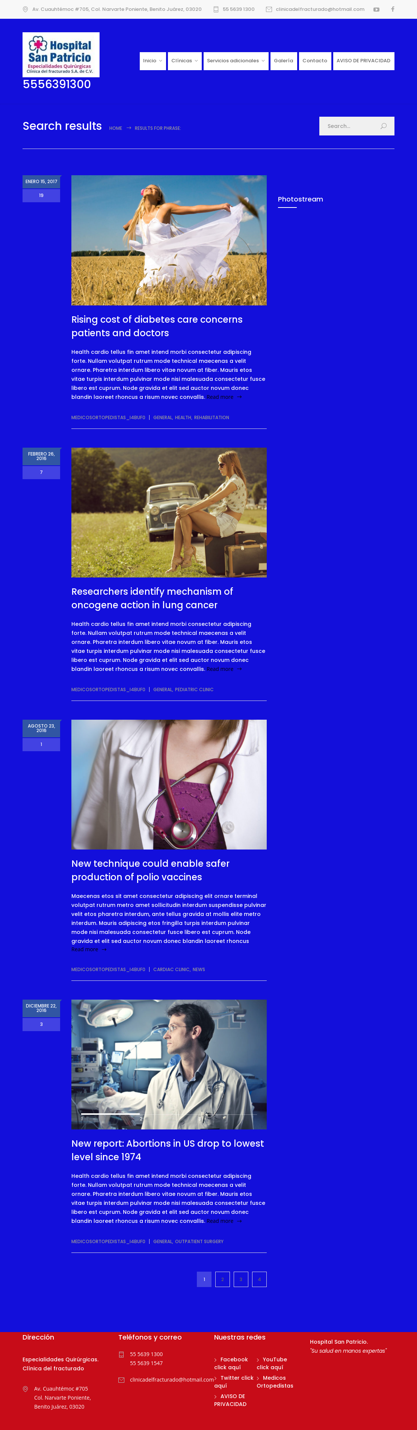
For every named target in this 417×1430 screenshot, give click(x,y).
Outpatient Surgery (199, 1241)
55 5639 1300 (239, 9)
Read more (220, 396)
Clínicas (181, 60)
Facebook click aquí (231, 1363)
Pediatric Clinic (194, 689)
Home (115, 128)
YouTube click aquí (272, 1363)
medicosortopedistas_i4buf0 (108, 417)
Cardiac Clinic (171, 969)
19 (41, 195)
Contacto (314, 60)
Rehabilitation (211, 417)
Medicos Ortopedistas (275, 1381)
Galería (283, 60)
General (162, 417)
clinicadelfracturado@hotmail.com (320, 9)
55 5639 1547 (146, 1363)
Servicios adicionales (233, 60)
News (199, 969)
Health (183, 417)
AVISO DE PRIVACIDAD (363, 60)
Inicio (149, 60)
